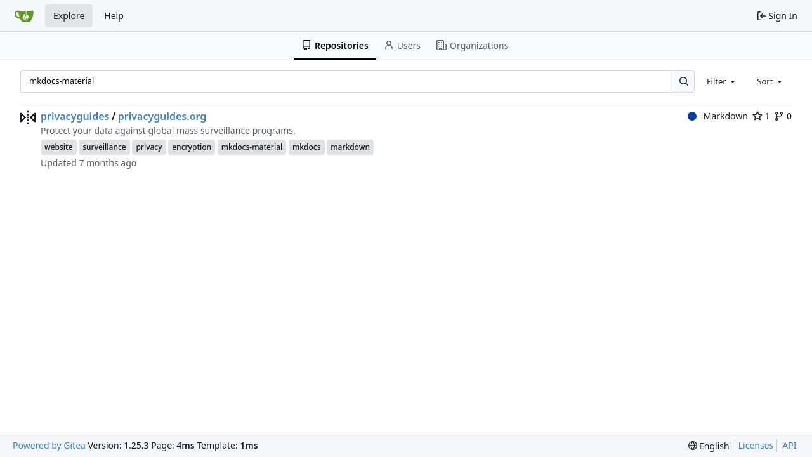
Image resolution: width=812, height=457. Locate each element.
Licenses (756, 445)
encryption (191, 147)
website (58, 147)
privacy (149, 147)
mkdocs (306, 147)
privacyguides (75, 116)
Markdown (718, 116)
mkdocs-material (252, 147)
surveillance (104, 147)
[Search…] (684, 81)
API (789, 445)
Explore (68, 16)
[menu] (709, 446)
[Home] (24, 15)
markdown (350, 147)
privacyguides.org (162, 116)
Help (114, 16)
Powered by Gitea (49, 445)
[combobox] (722, 81)
